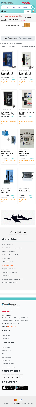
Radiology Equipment (9, 282)
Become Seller (6, 335)
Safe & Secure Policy (8, 363)
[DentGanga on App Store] (8, 387)
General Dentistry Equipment (12, 248)
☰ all (2, 16)
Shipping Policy (6, 350)
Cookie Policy (6, 360)
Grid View (25, 46)
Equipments (13, 38)
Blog (10, 19)
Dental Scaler (7, 258)
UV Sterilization (6, 70)
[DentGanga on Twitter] (17, 376)
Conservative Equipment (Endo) (12, 279)
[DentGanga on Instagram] (13, 376)
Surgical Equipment (9, 268)
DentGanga (17, 403)
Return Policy (6, 347)
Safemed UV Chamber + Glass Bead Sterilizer (7, 153)
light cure (6, 275)
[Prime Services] (10, 16)
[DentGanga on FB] (4, 376)
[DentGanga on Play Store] (21, 387)
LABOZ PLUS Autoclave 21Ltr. (25, 152)
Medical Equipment (8, 251)
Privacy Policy (6, 354)
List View (32, 46)
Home (5, 38)
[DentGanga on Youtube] (21, 376)
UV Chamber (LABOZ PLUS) (26, 113)
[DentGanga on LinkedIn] (8, 376)
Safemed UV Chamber (5, 191)
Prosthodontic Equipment (10, 272)
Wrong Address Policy (8, 367)
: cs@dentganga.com (13, 323)
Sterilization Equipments (10, 255)
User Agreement (7, 357)
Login (27, 11)
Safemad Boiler (24, 191)
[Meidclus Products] (19, 16)
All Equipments (8, 244)
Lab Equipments (7, 262)
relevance (11, 46)
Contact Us (15, 19)
